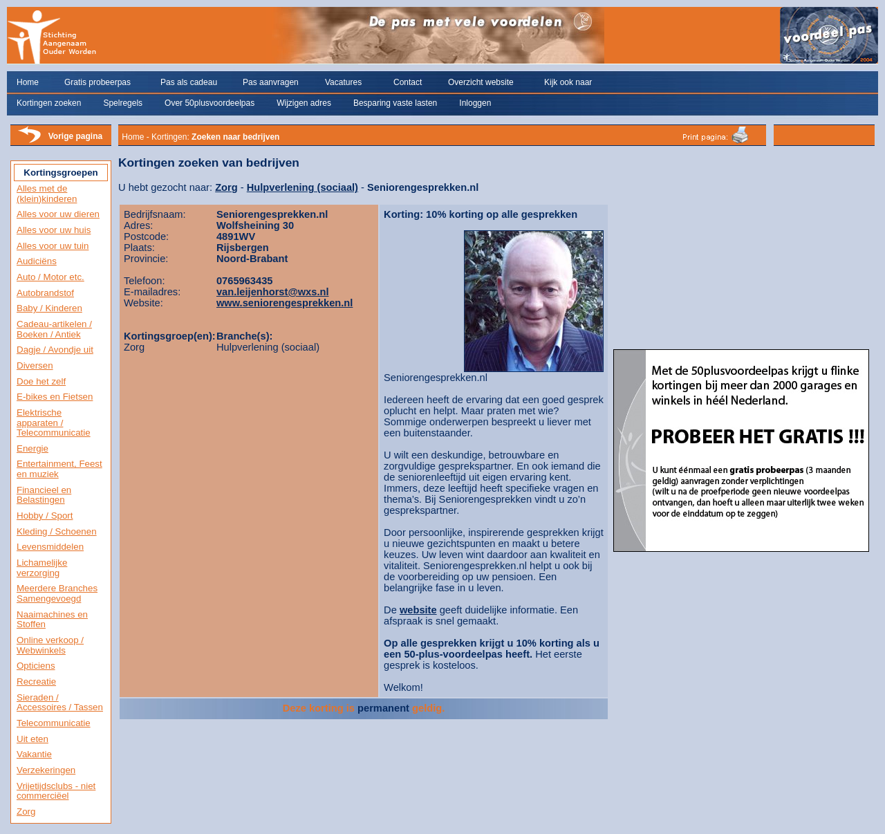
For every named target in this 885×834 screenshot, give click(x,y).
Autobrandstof (45, 293)
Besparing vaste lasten (395, 103)
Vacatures (343, 82)
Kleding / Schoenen (57, 531)
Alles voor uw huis (54, 230)
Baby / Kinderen (49, 308)
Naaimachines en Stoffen (52, 619)
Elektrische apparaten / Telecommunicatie (54, 422)
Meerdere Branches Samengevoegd (57, 593)
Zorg (26, 811)
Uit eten (32, 739)
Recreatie (36, 681)
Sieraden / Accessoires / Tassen (60, 702)
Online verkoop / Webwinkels (50, 645)
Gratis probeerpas (97, 82)
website (418, 609)
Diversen (35, 365)
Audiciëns (37, 261)
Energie (32, 448)
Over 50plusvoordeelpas (209, 103)
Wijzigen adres (304, 103)
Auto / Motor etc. (50, 277)
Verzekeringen (46, 770)
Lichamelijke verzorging (42, 567)
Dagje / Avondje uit (55, 349)
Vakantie (34, 754)
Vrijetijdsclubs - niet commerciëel (56, 791)
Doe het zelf (41, 381)
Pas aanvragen (271, 82)
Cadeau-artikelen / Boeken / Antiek (54, 329)
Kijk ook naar (568, 82)
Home (28, 82)
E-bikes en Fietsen (55, 396)
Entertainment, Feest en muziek (59, 468)
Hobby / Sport (45, 515)
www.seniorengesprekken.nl (284, 302)
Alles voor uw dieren (58, 214)
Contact (407, 82)
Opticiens (36, 665)
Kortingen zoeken (49, 103)
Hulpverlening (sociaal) (302, 187)
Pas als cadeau (188, 82)
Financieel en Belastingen (44, 495)
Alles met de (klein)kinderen (47, 193)
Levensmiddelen (50, 546)
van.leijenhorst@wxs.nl (272, 291)
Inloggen (475, 103)
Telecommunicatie (54, 723)
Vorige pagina (75, 136)
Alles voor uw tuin (52, 246)
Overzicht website (481, 82)
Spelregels (122, 103)
